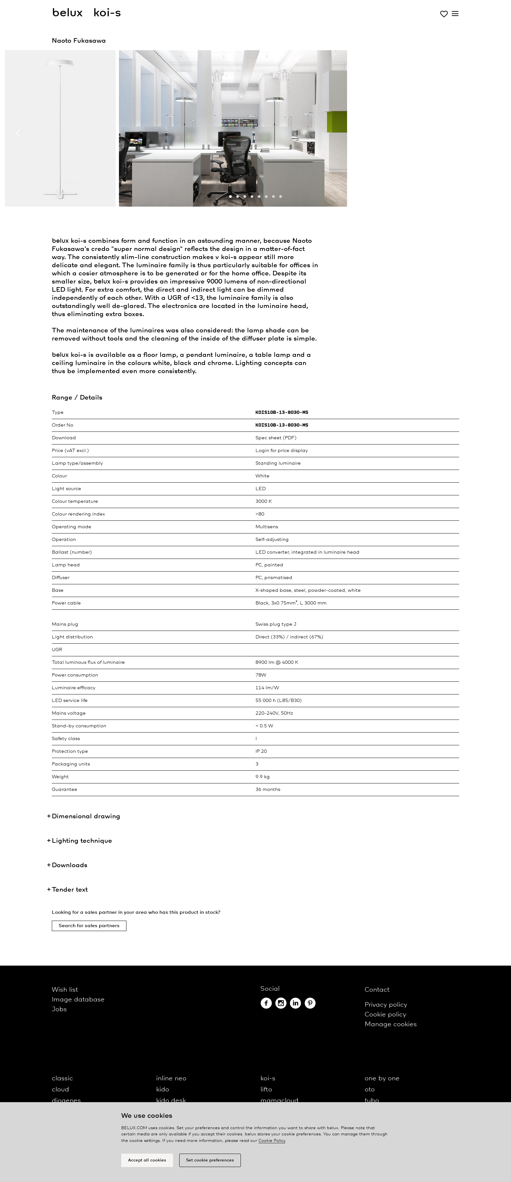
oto (370, 1090)
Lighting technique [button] (82, 841)
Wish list (65, 990)
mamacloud (279, 1101)
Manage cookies (391, 1024)
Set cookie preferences (210, 1160)
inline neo (171, 1078)
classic (62, 1078)
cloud (60, 1090)
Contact (377, 990)
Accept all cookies (147, 1160)
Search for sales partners (89, 926)
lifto (266, 1090)
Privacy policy (386, 1005)
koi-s (267, 1078)
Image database (78, 1000)
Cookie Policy (271, 1141)
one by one (382, 1078)
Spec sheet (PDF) (276, 438)
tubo (372, 1101)
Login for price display (282, 450)
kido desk (171, 1101)
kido (162, 1090)
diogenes (66, 1101)
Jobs (59, 1009)
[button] (230, 196)
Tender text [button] (70, 890)
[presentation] (18, 133)
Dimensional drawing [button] (86, 816)
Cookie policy (385, 1015)
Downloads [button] (69, 865)
